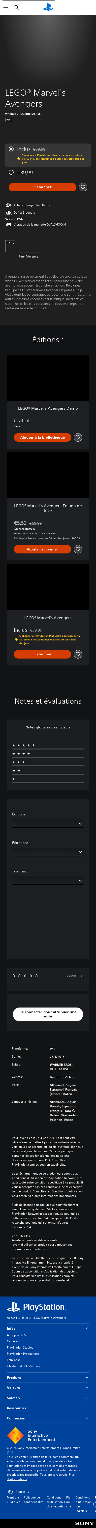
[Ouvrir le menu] (5, 7)
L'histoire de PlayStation (23, 1366)
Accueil (12, 1318)
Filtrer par (20, 842)
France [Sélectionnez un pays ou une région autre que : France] (19, 1491)
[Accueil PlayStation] (48, 7)
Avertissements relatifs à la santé (35, 1240)
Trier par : (20, 871)
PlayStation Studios (20, 1347)
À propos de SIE (17, 1335)
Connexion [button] (48, 1418)
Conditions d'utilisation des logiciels (84, 1504)
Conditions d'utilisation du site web (55, 1501)
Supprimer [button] (75, 975)
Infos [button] (48, 1328)
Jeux (25, 1318)
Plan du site (69, 1501)
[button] (48, 1014)
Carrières (13, 1341)
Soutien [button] (48, 1398)
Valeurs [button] (48, 1387)
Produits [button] (48, 1377)
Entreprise (14, 1360)
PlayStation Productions (23, 1354)
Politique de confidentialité (33, 1499)
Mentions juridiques (13, 1499)
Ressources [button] (48, 1408)
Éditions (18, 814)
